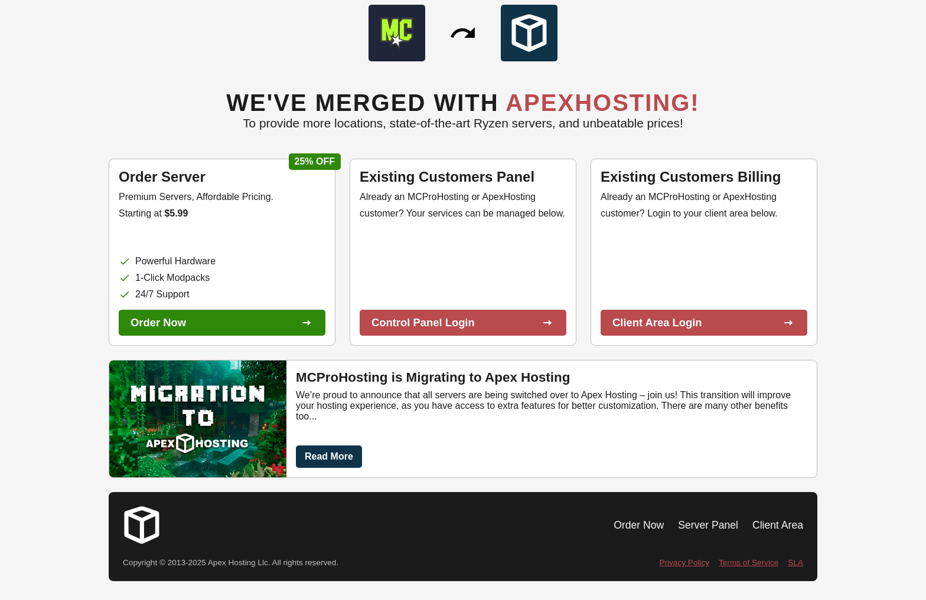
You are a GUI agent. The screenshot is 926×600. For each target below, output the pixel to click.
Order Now (639, 525)
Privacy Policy (684, 562)
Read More (329, 456)
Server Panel (708, 525)
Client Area (777, 525)
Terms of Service (748, 562)
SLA (795, 562)
